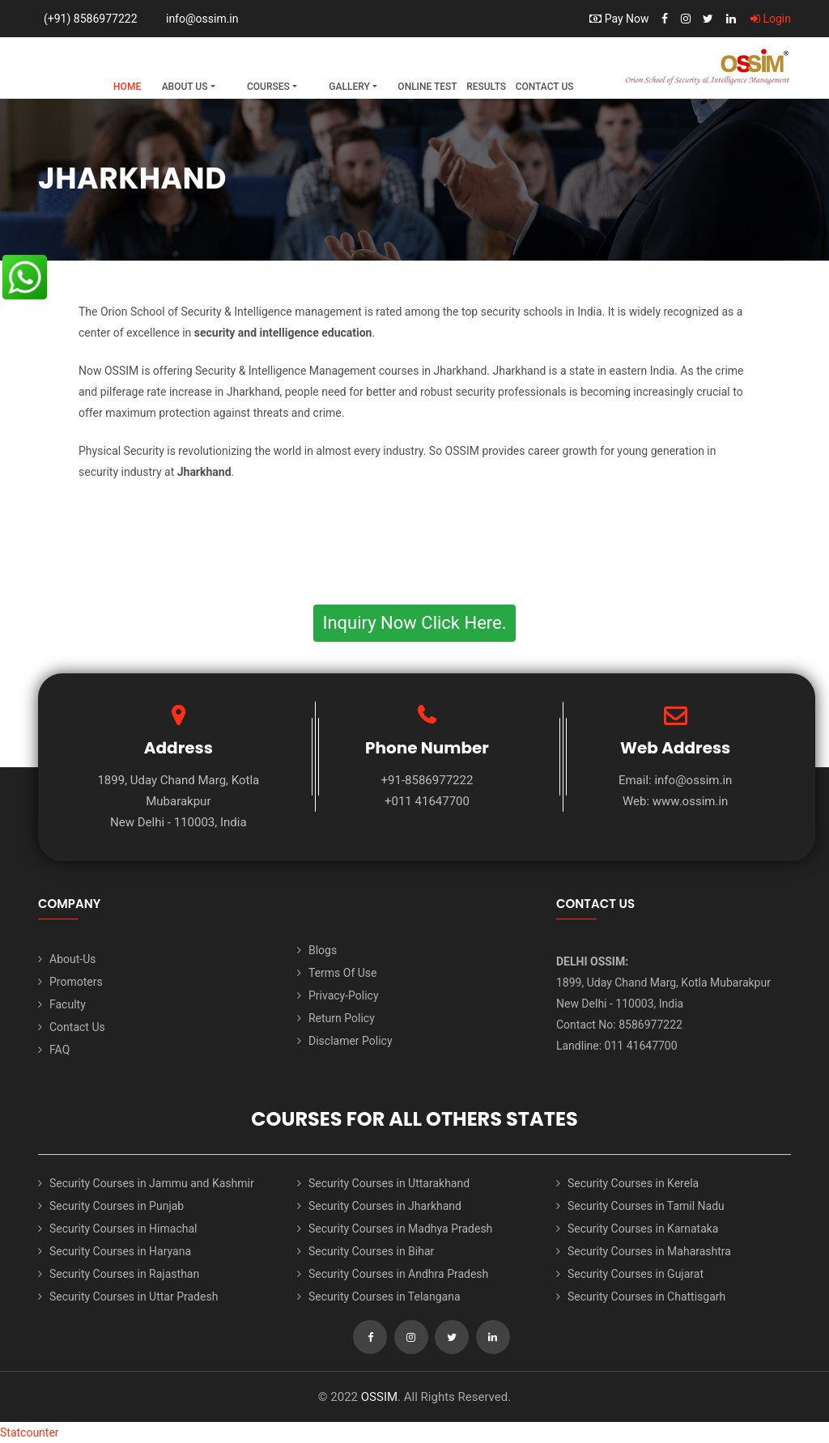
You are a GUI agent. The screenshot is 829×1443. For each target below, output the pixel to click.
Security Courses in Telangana (384, 1296)
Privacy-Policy (343, 995)
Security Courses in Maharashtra (649, 1251)
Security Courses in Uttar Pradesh (133, 1296)
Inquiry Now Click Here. (414, 623)
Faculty (67, 1004)
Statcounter (29, 1432)
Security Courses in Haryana (120, 1251)
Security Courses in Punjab (116, 1205)
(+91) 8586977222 (91, 18)
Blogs (322, 950)
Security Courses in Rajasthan (124, 1273)
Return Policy (341, 1018)
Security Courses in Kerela (633, 1183)
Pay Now (618, 18)
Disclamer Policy (350, 1040)
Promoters (76, 981)
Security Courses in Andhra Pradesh (398, 1273)
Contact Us (545, 86)
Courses (268, 86)
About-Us (72, 959)
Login (770, 18)
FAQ (59, 1049)
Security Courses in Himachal (123, 1228)
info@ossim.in (202, 18)
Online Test (427, 86)
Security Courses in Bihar (371, 1251)
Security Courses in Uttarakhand (389, 1183)
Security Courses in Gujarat (636, 1273)
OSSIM (379, 1397)
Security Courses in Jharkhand (384, 1205)
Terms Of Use (342, 972)
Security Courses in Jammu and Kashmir (151, 1183)
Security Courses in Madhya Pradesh (400, 1228)
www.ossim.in (691, 801)
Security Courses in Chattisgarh (646, 1296)
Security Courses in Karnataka (643, 1228)
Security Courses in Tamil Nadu (646, 1205)
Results (486, 86)
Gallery (349, 86)
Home (127, 86)
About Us (185, 86)
